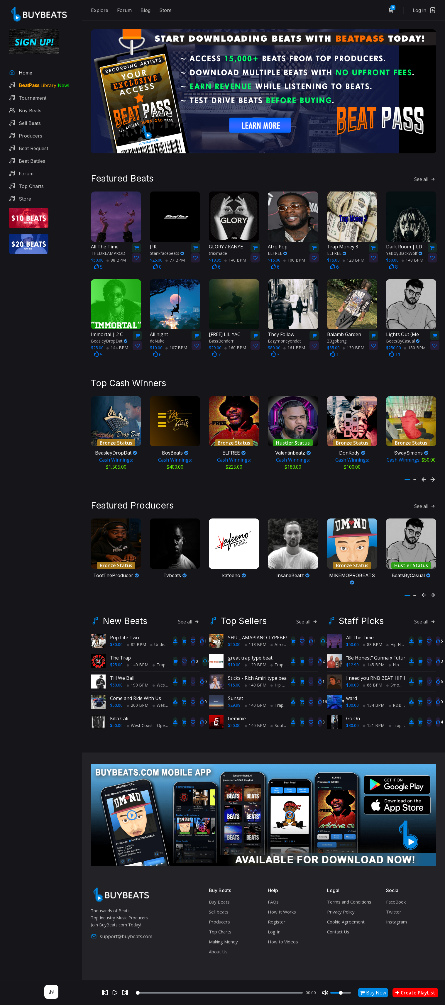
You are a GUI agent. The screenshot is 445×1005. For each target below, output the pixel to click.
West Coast (166, 669)
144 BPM (117, 340)
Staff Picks (361, 605)
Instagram (396, 907)
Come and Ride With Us (135, 683)
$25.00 (116, 649)
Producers (219, 907)
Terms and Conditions (349, 887)
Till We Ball (122, 663)
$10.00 (234, 649)
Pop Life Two (124, 622)
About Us (218, 937)
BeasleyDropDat (109, 333)
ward (351, 683)
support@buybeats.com (121, 921)
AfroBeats (282, 629)
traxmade (218, 245)
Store (165, 10)
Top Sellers (244, 605)
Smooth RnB (400, 669)
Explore (99, 10)
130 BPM (353, 340)
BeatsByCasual (402, 333)
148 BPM (412, 252)
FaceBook (396, 887)
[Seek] (219, 993)
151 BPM (374, 710)
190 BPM (137, 669)
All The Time (360, 622)
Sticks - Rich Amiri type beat (258, 663)
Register (276, 907)
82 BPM (136, 629)
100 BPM (294, 252)
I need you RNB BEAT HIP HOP (380, 663)
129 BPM (255, 649)
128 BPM (353, 252)
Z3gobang (336, 333)
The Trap (120, 642)
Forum (124, 10)
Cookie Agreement (346, 907)
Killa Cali (119, 703)
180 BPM (415, 340)
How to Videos (283, 927)
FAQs (273, 887)
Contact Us (338, 917)
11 (394, 347)
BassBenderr (221, 333)
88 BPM (116, 252)
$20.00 (234, 710)
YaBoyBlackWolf (404, 245)
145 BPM (374, 649)
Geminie (237, 703)
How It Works (282, 897)
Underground (164, 629)
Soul (276, 710)
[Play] (115, 992)
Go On (353, 703)
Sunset (235, 683)
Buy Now (373, 992)
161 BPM (294, 340)
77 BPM (175, 252)
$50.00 (116, 669)
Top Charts (220, 917)
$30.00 (116, 629)
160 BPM (235, 340)
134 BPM (374, 690)
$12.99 (352, 649)
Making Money (223, 927)
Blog (145, 10)
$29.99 (234, 690)
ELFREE (277, 245)
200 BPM (137, 690)
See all (425, 171)
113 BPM (255, 629)
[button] (407, 468)
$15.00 (234, 669)
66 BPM (372, 669)
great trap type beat (250, 642)
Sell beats (219, 897)
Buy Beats (219, 887)
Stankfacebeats (167, 245)
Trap (159, 649)
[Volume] (340, 993)
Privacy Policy (341, 897)
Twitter (393, 897)
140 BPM (235, 252)
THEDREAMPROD (108, 245)
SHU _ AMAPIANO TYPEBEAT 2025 (265, 622)
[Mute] (325, 992)
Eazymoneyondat (284, 333)
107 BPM (176, 340)
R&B (395, 690)
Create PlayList (415, 992)
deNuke (157, 333)
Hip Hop (280, 669)
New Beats (125, 605)
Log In (274, 917)
